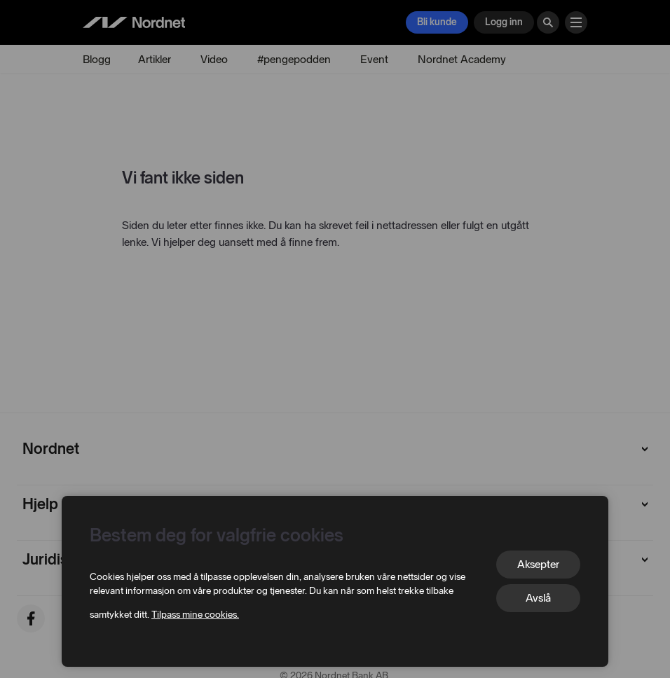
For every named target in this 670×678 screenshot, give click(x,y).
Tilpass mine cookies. (195, 615)
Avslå (538, 597)
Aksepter (538, 564)
